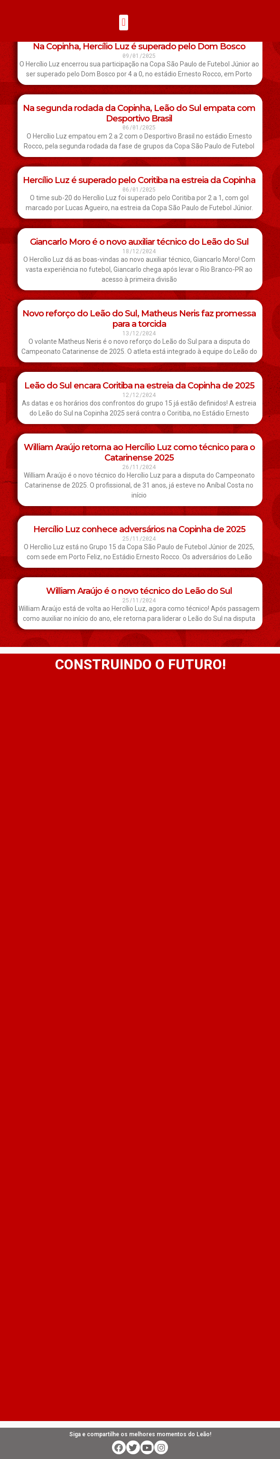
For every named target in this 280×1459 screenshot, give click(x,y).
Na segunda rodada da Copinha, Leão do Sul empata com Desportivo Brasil (139, 113)
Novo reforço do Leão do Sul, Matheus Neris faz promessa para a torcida (139, 318)
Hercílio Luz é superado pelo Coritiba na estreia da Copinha (139, 180)
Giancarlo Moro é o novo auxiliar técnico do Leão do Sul (139, 242)
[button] (123, 22)
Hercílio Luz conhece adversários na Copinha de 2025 (139, 529)
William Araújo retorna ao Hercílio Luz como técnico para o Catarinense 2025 (139, 452)
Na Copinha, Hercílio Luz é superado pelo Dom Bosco (139, 46)
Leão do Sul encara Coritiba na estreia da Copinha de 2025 (139, 385)
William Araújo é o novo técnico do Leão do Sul (139, 591)
